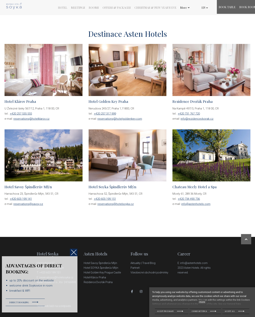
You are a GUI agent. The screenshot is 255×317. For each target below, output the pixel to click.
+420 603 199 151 (105, 200)
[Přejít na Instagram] (141, 291)
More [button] (185, 8)
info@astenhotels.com (195, 205)
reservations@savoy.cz (28, 205)
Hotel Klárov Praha (95, 277)
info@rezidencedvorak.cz (197, 120)
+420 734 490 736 (189, 200)
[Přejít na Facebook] (132, 291)
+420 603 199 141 (21, 200)
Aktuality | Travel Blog (143, 263)
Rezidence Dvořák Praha (98, 282)
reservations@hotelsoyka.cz (115, 205)
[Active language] (201, 8)
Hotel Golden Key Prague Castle (102, 272)
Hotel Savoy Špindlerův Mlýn (101, 263)
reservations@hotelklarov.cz (31, 120)
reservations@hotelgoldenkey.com (119, 120)
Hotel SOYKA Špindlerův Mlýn (101, 267)
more (202, 302)
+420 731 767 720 (189, 115)
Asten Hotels (95, 254)
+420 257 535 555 (21, 115)
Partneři (135, 267)
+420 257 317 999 (105, 115)
